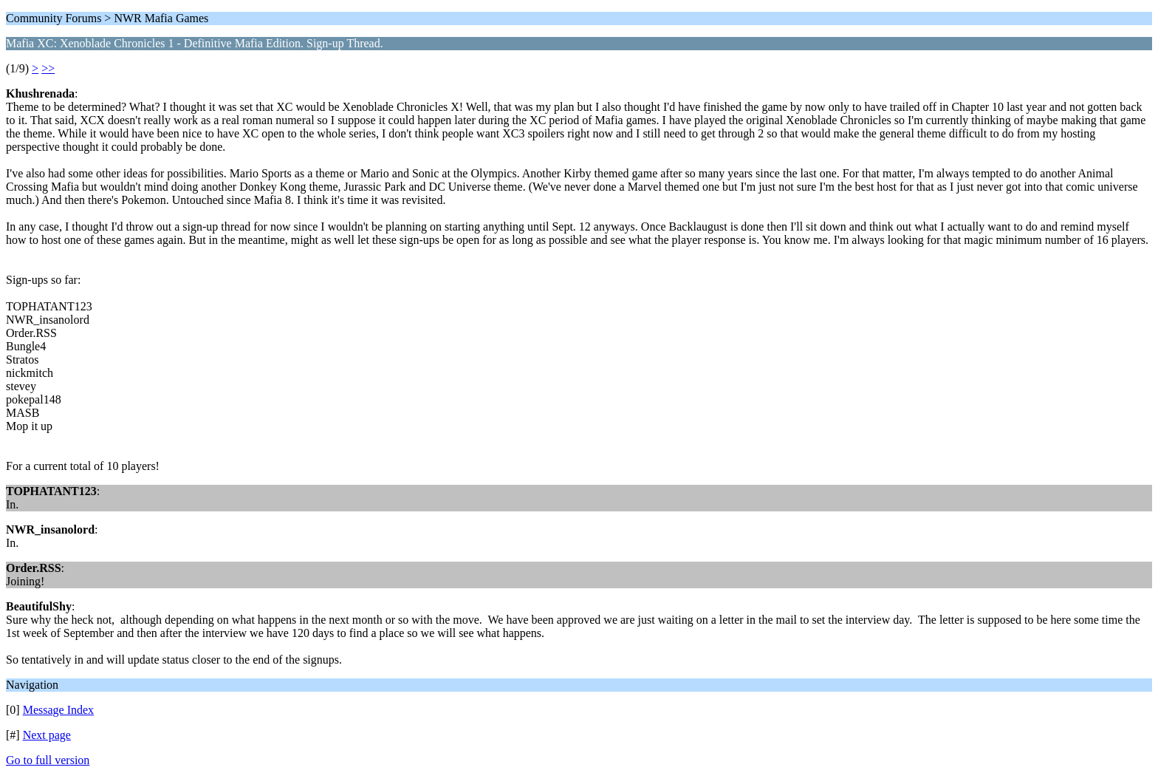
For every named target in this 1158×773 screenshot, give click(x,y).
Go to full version (47, 760)
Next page (47, 735)
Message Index (58, 710)
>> (48, 68)
